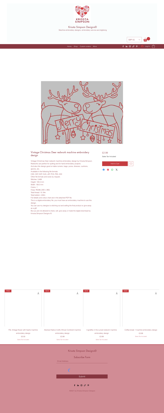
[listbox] (134, 39)
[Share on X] (116, 169)
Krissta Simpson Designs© (82, 27)
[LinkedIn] (126, 46)
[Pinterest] (137, 46)
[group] (82, 315)
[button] (134, 39)
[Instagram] (130, 46)
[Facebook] (123, 46)
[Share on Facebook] (103, 169)
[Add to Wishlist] (131, 163)
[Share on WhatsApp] (112, 169)
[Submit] (82, 376)
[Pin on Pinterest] (108, 169)
